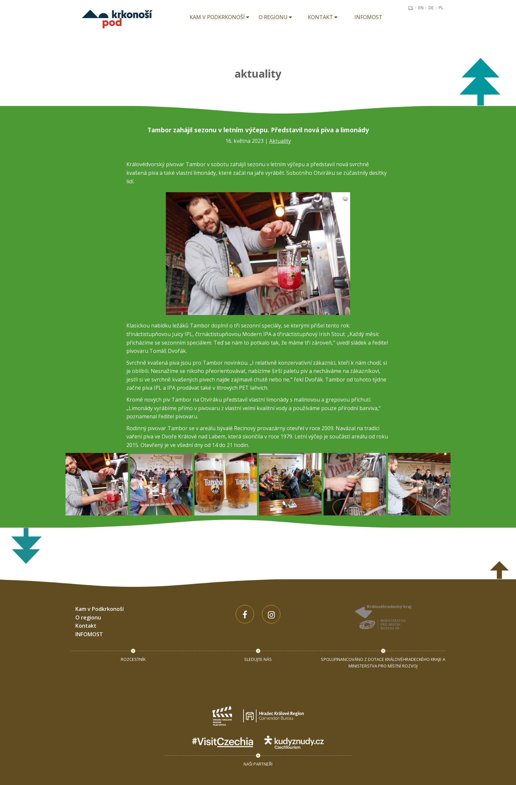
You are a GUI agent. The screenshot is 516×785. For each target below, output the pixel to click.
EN (421, 8)
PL (441, 8)
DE (431, 8)
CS (410, 8)
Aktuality (280, 140)
